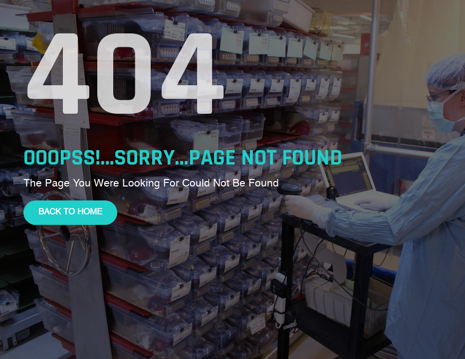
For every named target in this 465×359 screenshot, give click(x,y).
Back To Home (70, 212)
